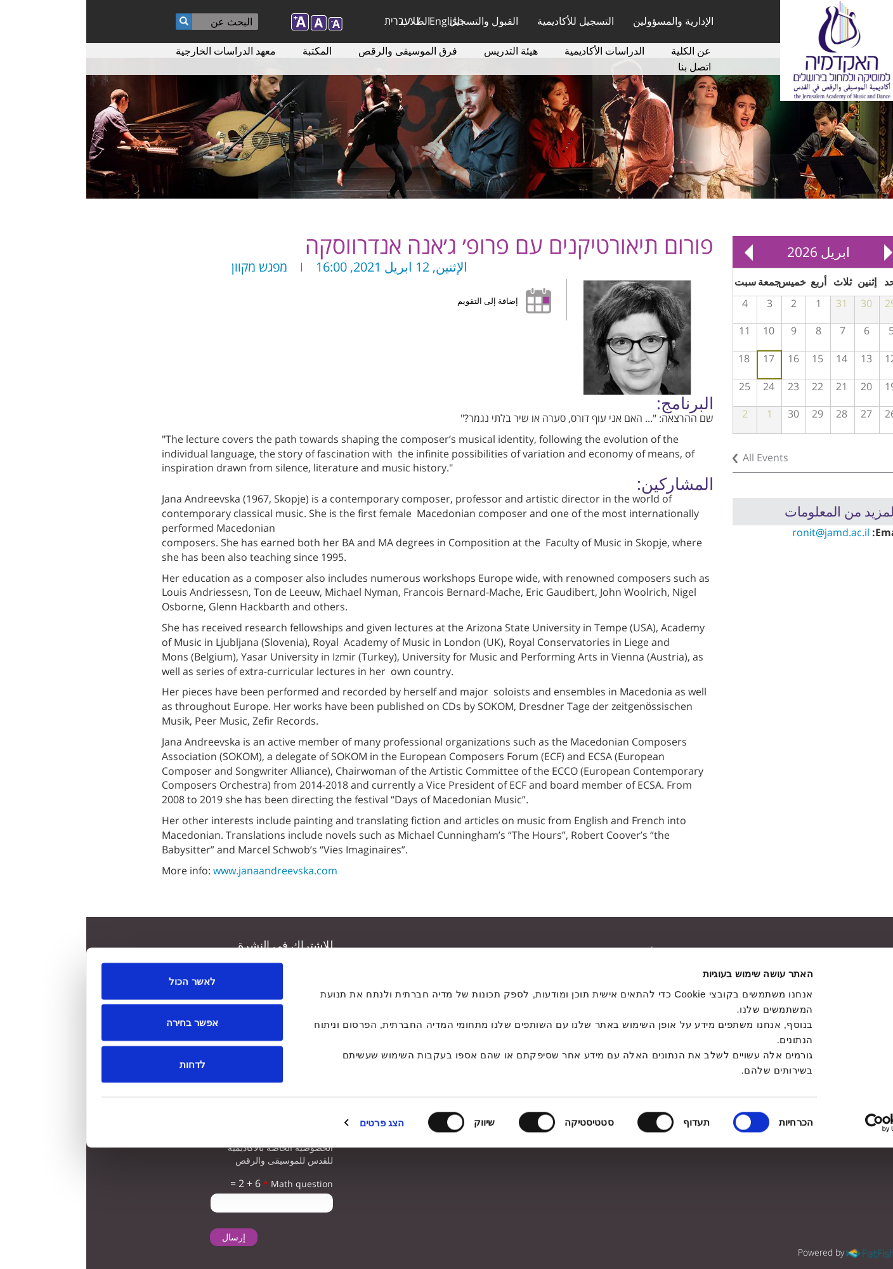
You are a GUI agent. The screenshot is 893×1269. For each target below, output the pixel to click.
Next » (662, 252)
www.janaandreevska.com (189, 871)
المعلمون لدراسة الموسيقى (555, 977)
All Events (679, 457)
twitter (803, 984)
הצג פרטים (295, 1244)
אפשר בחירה (106, 1144)
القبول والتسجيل (397, 21)
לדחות (106, 1185)
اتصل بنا (608, 67)
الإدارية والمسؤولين (587, 21)
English (360, 21)
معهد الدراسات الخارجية (139, 51)
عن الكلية (605, 51)
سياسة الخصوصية (387, 1002)
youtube (764, 984)
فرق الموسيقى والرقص (321, 51)
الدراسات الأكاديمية (518, 51)
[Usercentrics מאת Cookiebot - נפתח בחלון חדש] (811, 1244)
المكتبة (230, 51)
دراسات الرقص (577, 1002)
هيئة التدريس (425, 51)
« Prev (801, 252)
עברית (311, 21)
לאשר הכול (105, 1102)
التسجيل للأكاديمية (489, 21)
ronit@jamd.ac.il (744, 532)
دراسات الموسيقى (385, 951)
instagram (685, 984)
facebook (724, 984)
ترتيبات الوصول (391, 977)
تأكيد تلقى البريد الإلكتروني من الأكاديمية (191, 1039)
